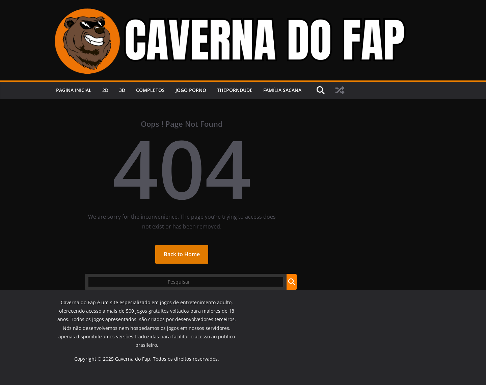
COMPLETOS (150, 90)
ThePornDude (234, 90)
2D (105, 90)
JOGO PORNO (191, 90)
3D (122, 90)
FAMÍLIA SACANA (282, 90)
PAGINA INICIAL (73, 90)
